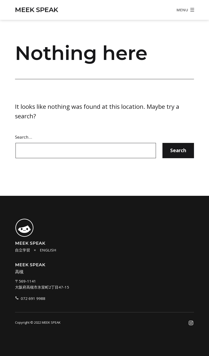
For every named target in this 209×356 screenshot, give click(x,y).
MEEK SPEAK (36, 10)
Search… (23, 137)
